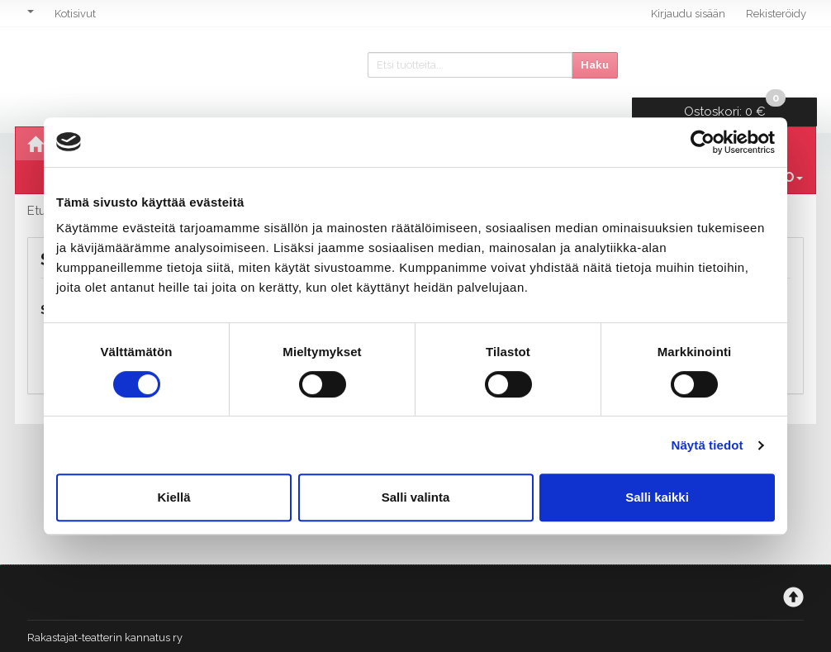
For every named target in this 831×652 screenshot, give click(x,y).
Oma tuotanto (232, 116)
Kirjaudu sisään (688, 13)
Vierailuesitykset (378, 116)
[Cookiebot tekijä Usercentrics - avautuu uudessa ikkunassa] (702, 142)
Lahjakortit (737, 116)
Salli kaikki (657, 497)
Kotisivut (75, 13)
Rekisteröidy (776, 13)
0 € (736, 62)
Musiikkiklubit (522, 116)
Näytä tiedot (707, 445)
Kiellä (173, 497)
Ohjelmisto (109, 116)
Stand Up (633, 116)
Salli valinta (416, 497)
